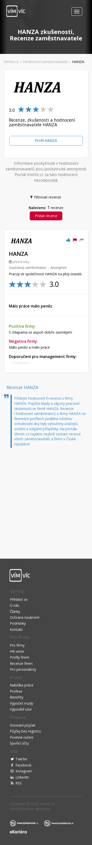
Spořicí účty (19, 743)
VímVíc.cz (11, 61)
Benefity (16, 697)
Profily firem (19, 657)
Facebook (23, 765)
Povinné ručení (21, 737)
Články (15, 611)
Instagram (23, 771)
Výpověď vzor (21, 709)
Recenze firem (21, 663)
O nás (14, 605)
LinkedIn (22, 777)
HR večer (17, 651)
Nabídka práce (21, 685)
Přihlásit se (18, 599)
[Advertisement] (46, 499)
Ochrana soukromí (24, 617)
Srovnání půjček (22, 725)
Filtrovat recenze (46, 197)
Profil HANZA (46, 140)
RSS (18, 783)
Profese (16, 691)
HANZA (78, 61)
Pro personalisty (23, 669)
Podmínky (18, 623)
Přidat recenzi (46, 215)
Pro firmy (17, 645)
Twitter (21, 759)
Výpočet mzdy (21, 703)
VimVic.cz (47, 803)
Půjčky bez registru (25, 731)
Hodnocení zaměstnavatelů (45, 61)
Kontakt (16, 629)
